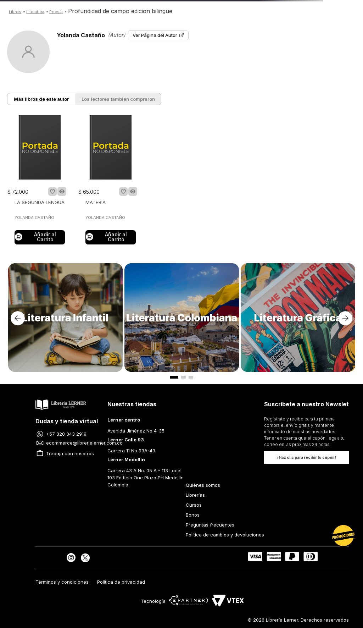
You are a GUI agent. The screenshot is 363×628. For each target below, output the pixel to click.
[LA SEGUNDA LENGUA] (39, 180)
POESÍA (56, 11)
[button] (61, 191)
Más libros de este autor (41, 99)
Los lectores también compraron (118, 99)
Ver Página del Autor (158, 35)
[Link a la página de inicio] (15, 11)
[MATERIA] (110, 180)
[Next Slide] (345, 318)
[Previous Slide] (18, 318)
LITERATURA (35, 11)
